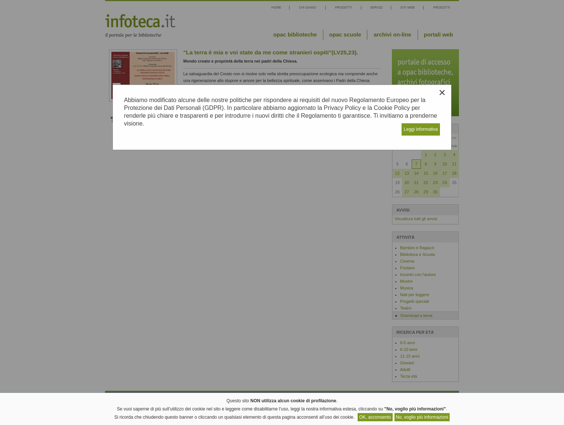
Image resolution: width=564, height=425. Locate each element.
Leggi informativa (421, 129)
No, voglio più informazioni (422, 417)
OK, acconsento (375, 417)
